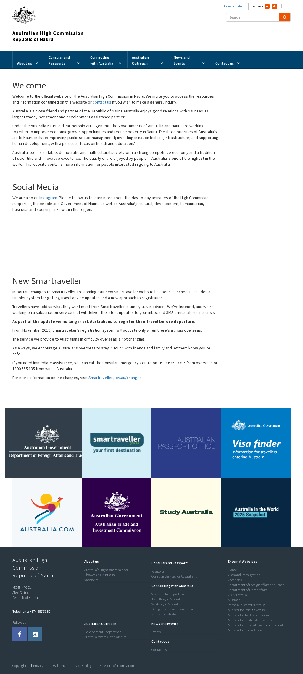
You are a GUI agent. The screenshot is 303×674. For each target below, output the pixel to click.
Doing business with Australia (172, 609)
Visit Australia (237, 595)
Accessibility (83, 665)
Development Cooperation (102, 632)
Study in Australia (164, 614)
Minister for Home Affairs (245, 630)
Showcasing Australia (99, 575)
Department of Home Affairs (247, 590)
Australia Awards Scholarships (105, 637)
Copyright (19, 665)
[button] (90, 561)
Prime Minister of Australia (246, 605)
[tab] (116, 561)
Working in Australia (166, 604)
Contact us (159, 649)
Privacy (38, 665)
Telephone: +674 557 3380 (31, 611)
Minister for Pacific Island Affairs (250, 620)
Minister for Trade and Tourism (249, 615)
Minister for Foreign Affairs (246, 610)
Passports (158, 571)
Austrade (234, 600)
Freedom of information (117, 665)
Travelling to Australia (167, 599)
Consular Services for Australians (174, 576)
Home (232, 569)
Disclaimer (59, 665)
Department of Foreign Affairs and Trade (256, 585)
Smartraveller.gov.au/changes (115, 377)
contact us (102, 102)
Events (156, 632)
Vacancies (91, 580)
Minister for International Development (255, 625)
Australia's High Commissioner (106, 569)
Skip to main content (231, 6)
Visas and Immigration (168, 594)
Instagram (48, 197)
